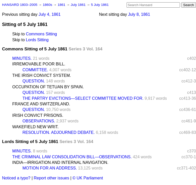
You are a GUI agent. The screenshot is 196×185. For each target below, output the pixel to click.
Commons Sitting (41, 34)
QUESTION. (33, 81)
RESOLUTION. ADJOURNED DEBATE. (58, 132)
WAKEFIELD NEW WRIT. (35, 127)
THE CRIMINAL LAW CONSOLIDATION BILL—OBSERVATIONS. (72, 157)
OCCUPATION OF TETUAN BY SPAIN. (48, 87)
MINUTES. (22, 58)
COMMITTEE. (35, 70)
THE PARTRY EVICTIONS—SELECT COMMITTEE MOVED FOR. (82, 98)
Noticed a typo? (16, 178)
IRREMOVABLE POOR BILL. (38, 64)
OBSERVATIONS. (38, 121)
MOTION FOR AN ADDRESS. (49, 168)
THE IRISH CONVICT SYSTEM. (41, 75)
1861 (62, 5)
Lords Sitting (37, 40)
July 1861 (79, 5)
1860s (48, 5)
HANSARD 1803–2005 (19, 5)
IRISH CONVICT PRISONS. (37, 115)
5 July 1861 (100, 5)
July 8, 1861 (139, 14)
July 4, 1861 (49, 14)
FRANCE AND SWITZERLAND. (41, 104)
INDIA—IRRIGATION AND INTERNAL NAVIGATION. (60, 162)
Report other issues (51, 178)
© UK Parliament (87, 178)
